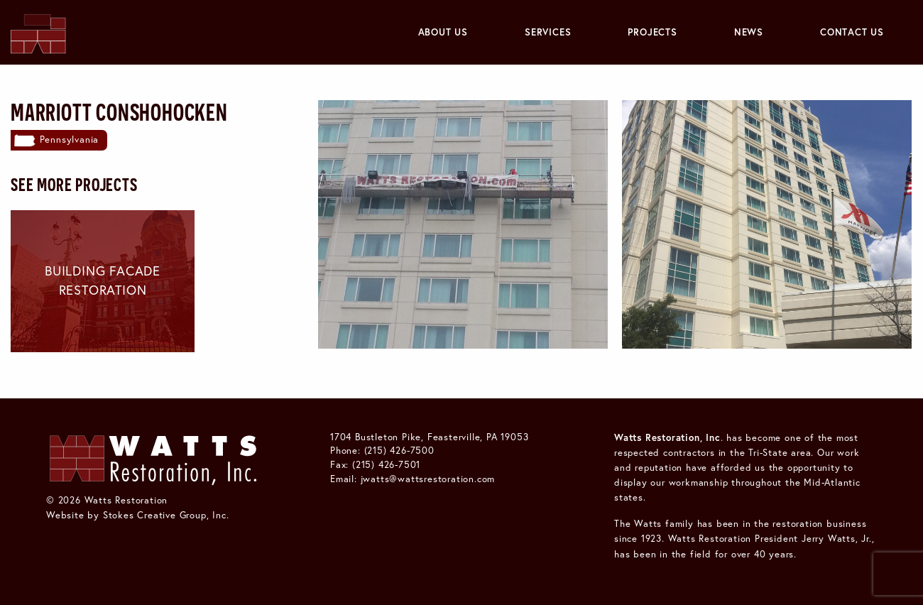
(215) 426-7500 (399, 450)
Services (548, 32)
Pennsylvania (69, 139)
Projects (652, 32)
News (748, 32)
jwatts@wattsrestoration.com (428, 478)
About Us (443, 32)
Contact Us (852, 32)
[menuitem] (443, 32)
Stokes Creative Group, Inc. (166, 514)
